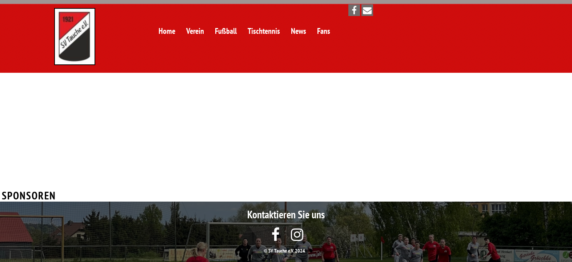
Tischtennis (264, 31)
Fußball (226, 31)
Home (167, 31)
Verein (195, 31)
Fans (323, 31)
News (298, 31)
